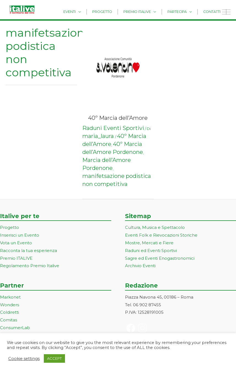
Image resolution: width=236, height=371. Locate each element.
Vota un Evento (16, 242)
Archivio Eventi (140, 265)
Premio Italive (147, 11)
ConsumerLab (15, 327)
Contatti (214, 11)
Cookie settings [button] (24, 358)
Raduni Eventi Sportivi (113, 128)
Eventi (87, 11)
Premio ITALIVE (16, 258)
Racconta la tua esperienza (28, 250)
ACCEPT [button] (54, 358)
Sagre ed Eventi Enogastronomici (159, 258)
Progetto (116, 11)
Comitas (8, 320)
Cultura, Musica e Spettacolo (155, 227)
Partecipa (183, 11)
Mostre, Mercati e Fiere (149, 242)
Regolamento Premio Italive (29, 265)
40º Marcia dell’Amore (118, 118)
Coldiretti (9, 312)
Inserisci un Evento (19, 235)
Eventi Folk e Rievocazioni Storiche (161, 235)
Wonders (9, 304)
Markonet (10, 297)
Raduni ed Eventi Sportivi (151, 250)
